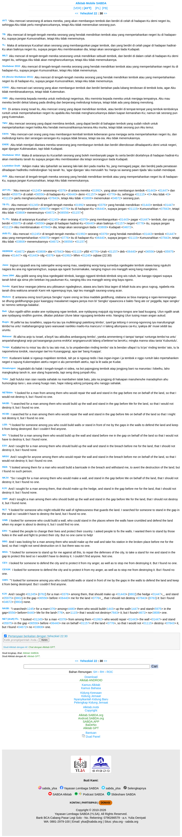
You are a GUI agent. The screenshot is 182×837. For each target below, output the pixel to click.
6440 (31, 612)
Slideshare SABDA (121, 794)
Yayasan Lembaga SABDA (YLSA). (77, 813)
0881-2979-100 (60, 821)
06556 (40, 194)
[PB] (105, 8)
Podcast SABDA (89, 794)
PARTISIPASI (89, 802)
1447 (134, 608)
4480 (71, 608)
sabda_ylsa (47, 788)
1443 (110, 608)
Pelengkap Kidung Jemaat (91, 702)
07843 (54, 198)
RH (102, 671)
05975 (17, 194)
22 (96, 13)
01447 (164, 190)
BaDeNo (91, 724)
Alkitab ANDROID (91, 680)
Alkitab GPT (33, 656)
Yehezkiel (86, 13)
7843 (114, 612)
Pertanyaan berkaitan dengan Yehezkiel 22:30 (38, 636)
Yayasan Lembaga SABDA (79, 788)
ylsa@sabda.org (91, 821)
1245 (30, 608)
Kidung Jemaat (91, 696)
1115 (74, 612)
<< (76, 13)
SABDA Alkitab (60, 794)
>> (105, 13)
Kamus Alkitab (91, 684)
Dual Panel (91, 736)
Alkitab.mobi (91, 707)
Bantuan (91, 732)
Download (91, 677)
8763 (152, 598)
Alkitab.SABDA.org (91, 715)
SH (95, 671)
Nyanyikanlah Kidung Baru (91, 699)
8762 (42, 594)
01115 (140, 194)
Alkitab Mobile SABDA (91, 3)
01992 (96, 190)
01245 (36, 190)
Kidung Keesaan (91, 692)
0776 (111, 194)
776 (60, 612)
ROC (110, 671)
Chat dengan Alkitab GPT (42, 647)
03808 (87, 198)
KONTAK (75, 802)
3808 (156, 612)
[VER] (77, 8)
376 (52, 608)
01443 (151, 190)
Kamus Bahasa (91, 688)
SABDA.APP (91, 721)
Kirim (44, 639)
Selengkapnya (134, 788)
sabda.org (131, 821)
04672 (116, 198)
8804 (18, 602)
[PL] (98, 8)
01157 (91, 194)
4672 (142, 612)
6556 (11, 612)
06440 (72, 194)
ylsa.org (117, 821)
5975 (158, 608)
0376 (62, 190)
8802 (132, 594)
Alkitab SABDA (30, 653)
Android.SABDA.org (91, 718)
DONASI (105, 802)
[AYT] (87, 8)
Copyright (91, 710)
